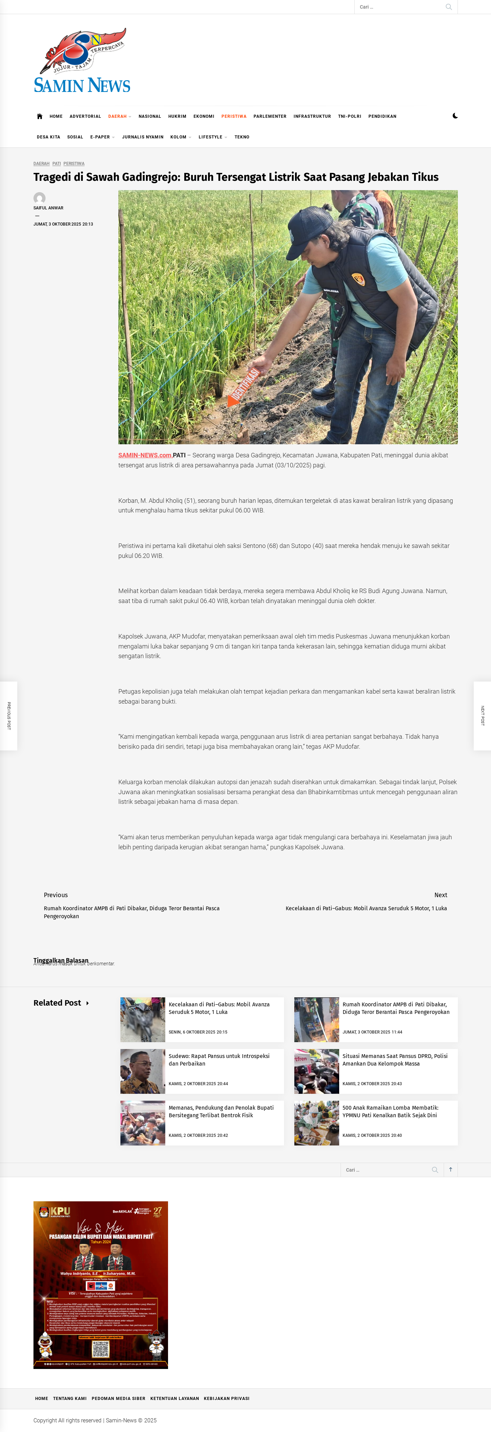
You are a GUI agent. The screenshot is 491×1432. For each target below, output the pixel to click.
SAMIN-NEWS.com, (145, 455)
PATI (56, 164)
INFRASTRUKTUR (312, 116)
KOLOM (181, 137)
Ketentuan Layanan (174, 1398)
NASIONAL (150, 116)
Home (41, 1398)
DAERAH (120, 117)
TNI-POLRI (350, 116)
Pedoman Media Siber (119, 1398)
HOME (56, 116)
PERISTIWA (234, 116)
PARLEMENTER (270, 116)
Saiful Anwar (48, 208)
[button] (455, 116)
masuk (66, 963)
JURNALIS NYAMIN (143, 137)
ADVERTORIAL (85, 116)
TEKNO (242, 137)
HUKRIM (177, 116)
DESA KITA (48, 137)
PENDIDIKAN (382, 116)
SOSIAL (75, 137)
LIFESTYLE (213, 137)
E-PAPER (102, 137)
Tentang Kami (70, 1398)
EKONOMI (204, 116)
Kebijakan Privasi (227, 1398)
